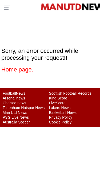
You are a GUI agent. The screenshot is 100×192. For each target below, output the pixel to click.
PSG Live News (16, 117)
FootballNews (14, 93)
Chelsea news (14, 103)
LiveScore (57, 103)
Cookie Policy (60, 122)
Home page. (17, 69)
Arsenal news (14, 98)
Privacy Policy (60, 117)
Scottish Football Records (70, 93)
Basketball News (63, 112)
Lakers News (60, 108)
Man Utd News (15, 112)
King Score (58, 98)
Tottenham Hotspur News (24, 108)
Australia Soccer (16, 122)
